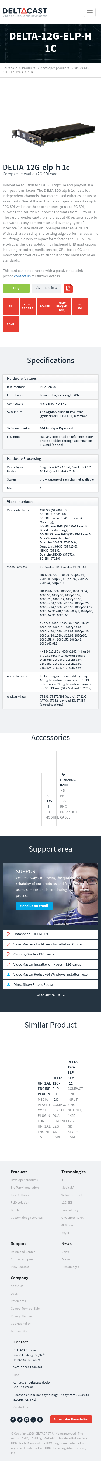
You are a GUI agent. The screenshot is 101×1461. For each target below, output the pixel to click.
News (65, 1252)
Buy (16, 288)
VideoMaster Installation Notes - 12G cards (47, 964)
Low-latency (69, 1210)
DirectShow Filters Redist (33, 984)
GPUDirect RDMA (72, 1218)
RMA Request (20, 1267)
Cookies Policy (21, 1324)
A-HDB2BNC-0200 (68, 780)
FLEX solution (20, 1203)
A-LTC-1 (48, 801)
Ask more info (46, 287)
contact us (22, 276)
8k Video (67, 1225)
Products (29, 68)
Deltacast (10, 68)
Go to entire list (48, 995)
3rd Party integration (25, 1188)
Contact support (22, 1259)
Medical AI (68, 1188)
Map (16, 1375)
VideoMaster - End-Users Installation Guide (47, 944)
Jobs (14, 1294)
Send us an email (34, 906)
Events (66, 1259)
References (18, 1301)
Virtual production (73, 1195)
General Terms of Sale (25, 1309)
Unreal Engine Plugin (44, 1089)
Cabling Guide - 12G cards (33, 954)
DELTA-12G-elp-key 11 (73, 1073)
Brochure (17, 1210)
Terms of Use (19, 1331)
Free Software (20, 1195)
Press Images (70, 1267)
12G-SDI (79, 306)
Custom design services (27, 1218)
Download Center (23, 1252)
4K (10, 306)
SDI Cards (81, 68)
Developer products (54, 68)
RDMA (10, 324)
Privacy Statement (23, 1316)
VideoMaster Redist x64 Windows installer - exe (50, 974)
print (68, 288)
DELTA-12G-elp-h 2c (58, 1089)
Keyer (65, 1233)
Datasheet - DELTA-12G (31, 934)
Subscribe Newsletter (71, 1419)
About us (17, 1286)
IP (62, 1180)
